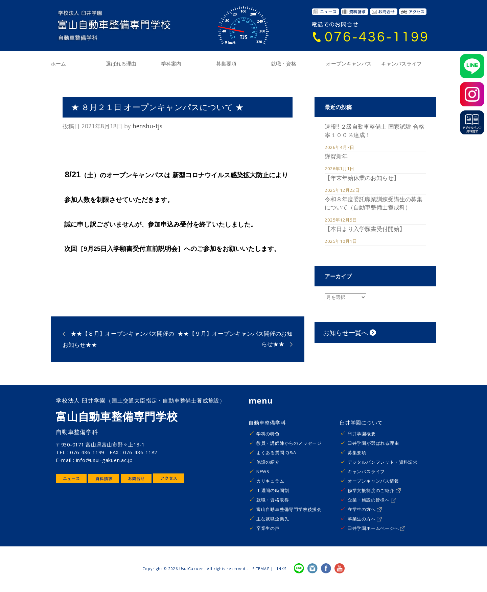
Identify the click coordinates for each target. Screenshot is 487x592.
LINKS (280, 568)
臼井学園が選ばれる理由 (373, 443)
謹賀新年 (336, 156)
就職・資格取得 (272, 500)
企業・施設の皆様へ (372, 500)
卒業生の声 (268, 528)
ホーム (58, 64)
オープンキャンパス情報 (373, 481)
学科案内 (171, 64)
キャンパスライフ (401, 64)
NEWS (263, 471)
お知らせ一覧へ (349, 332)
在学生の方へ (365, 509)
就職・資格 (283, 64)
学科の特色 (268, 434)
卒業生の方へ (365, 519)
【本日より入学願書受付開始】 (365, 229)
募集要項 (226, 64)
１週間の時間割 (272, 490)
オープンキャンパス (349, 64)
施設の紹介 (268, 462)
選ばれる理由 (121, 64)
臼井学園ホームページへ (376, 528)
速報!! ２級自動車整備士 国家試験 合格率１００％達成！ (374, 130)
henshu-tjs (147, 126)
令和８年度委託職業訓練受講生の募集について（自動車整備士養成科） (373, 203)
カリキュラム (270, 481)
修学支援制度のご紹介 (374, 490)
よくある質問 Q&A (276, 452)
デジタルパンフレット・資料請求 (383, 462)
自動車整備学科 (267, 422)
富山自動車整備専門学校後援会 (289, 509)
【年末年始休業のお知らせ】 (362, 178)
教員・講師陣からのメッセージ (289, 443)
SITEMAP (260, 568)
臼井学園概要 (362, 434)
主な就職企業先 (272, 519)
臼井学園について (361, 422)
